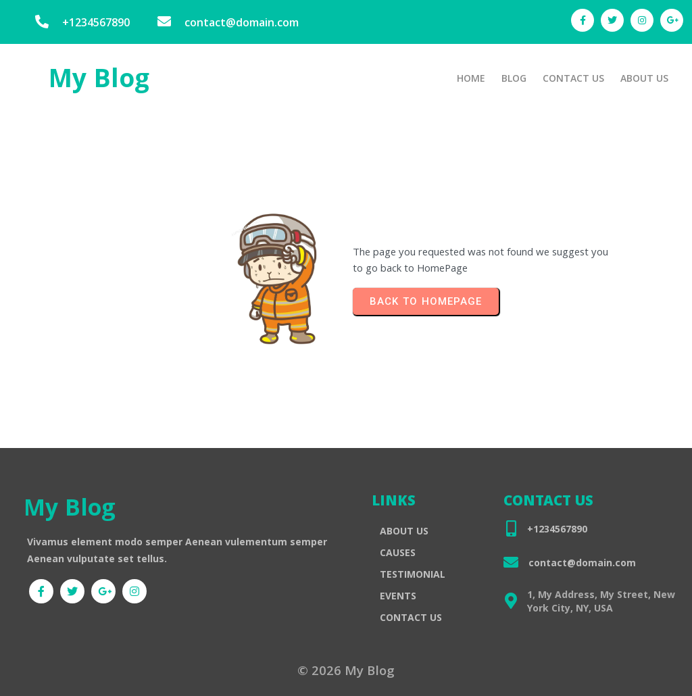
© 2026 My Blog (346, 672)
